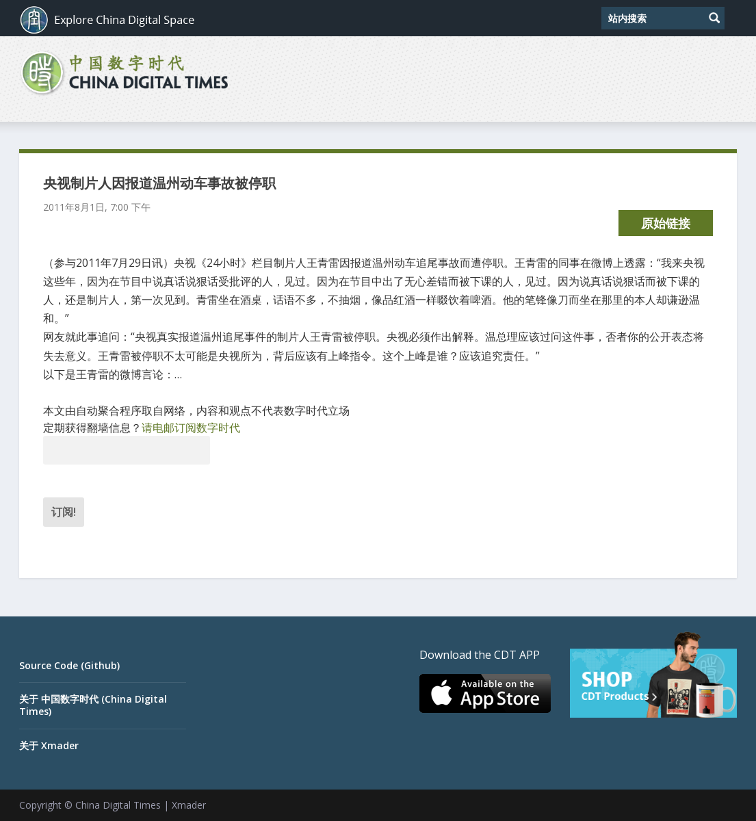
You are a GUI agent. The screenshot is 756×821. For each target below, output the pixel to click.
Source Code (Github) (69, 665)
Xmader (189, 804)
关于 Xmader (49, 745)
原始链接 (665, 223)
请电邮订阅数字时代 (191, 427)
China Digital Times (118, 804)
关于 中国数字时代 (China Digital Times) (93, 705)
